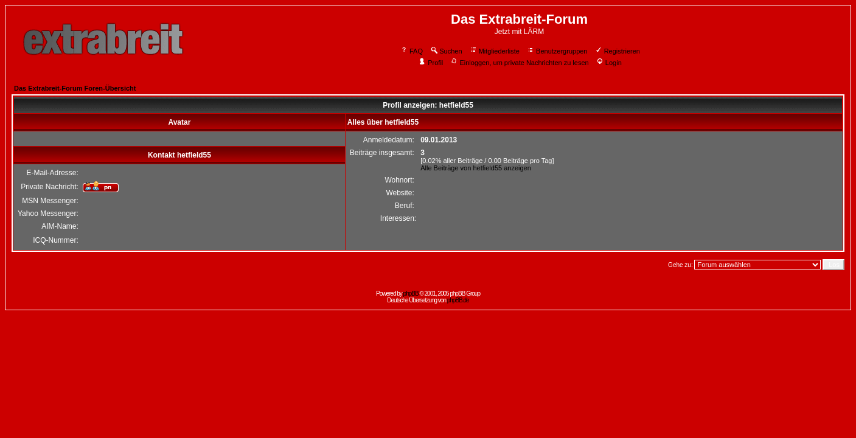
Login (609, 62)
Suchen (446, 51)
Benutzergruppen (557, 51)
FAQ (411, 51)
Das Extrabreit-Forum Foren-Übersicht (75, 88)
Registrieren (617, 51)
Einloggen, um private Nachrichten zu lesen (519, 62)
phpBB (411, 293)
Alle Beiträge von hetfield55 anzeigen (475, 168)
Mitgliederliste (495, 51)
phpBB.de (458, 300)
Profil (431, 62)
